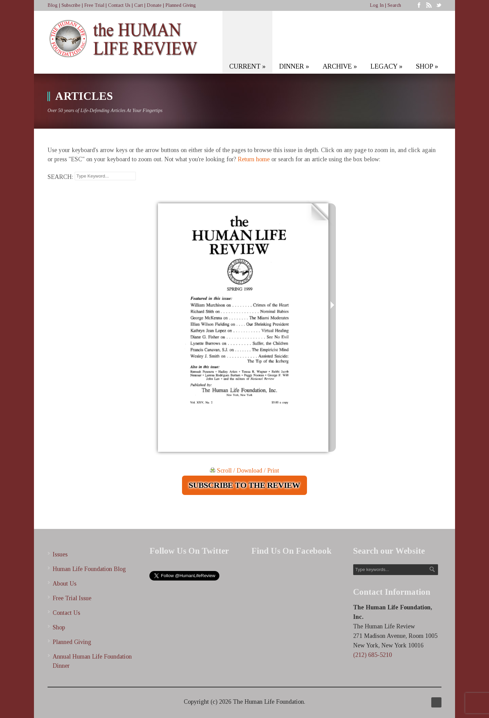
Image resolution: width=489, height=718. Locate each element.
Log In (377, 5)
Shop (59, 627)
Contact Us (119, 5)
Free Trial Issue (72, 598)
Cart (138, 5)
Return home (254, 159)
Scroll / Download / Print (244, 470)
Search (394, 5)
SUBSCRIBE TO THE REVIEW (244, 485)
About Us (64, 583)
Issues (60, 554)
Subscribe (70, 5)
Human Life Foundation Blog (89, 569)
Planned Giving (180, 5)
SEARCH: (60, 176)
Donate (154, 5)
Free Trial (94, 5)
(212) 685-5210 (372, 654)
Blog (53, 5)
